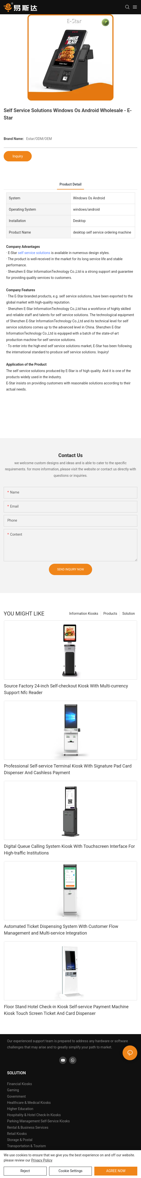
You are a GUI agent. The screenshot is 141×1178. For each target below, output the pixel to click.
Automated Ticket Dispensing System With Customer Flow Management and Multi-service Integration (61, 930)
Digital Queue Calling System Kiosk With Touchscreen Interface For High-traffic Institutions (69, 849)
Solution (128, 613)
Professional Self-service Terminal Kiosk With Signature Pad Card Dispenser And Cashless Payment (68, 769)
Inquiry (18, 156)
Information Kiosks (83, 613)
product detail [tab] (70, 184)
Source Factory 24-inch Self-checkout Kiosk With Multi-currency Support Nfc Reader (66, 689)
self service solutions (34, 253)
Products (110, 613)
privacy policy (41, 1160)
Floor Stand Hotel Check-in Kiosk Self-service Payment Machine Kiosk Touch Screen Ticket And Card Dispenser (66, 1010)
